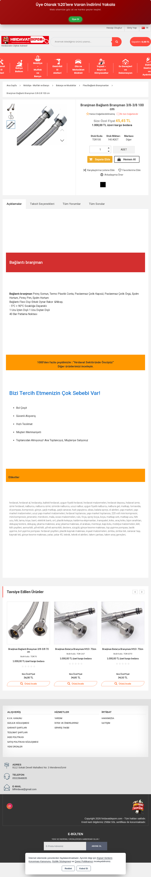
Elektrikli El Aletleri (57, 66)
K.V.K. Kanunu (14, 718)
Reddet (68, 868)
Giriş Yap (132, 27)
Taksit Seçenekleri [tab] (42, 203)
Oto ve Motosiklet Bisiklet (78, 66)
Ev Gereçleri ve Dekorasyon (125, 66)
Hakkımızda (108, 718)
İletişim (106, 723)
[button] (62, 140)
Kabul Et (83, 868)
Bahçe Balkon (19, 66)
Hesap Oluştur (114, 27)
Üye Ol (75, 19)
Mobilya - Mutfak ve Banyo (37, 66)
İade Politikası (15, 737)
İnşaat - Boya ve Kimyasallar (101, 66)
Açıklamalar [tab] (14, 203)
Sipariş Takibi (62, 728)
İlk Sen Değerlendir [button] (127, 114)
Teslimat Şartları (17, 732)
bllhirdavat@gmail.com (24, 789)
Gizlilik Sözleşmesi (18, 723)
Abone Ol (97, 846)
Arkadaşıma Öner (111, 174)
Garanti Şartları (17, 728)
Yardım (58, 718)
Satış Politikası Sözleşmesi (22, 742)
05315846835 (19, 778)
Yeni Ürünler (14, 747)
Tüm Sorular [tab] (97, 203)
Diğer (129, 139)
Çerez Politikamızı (84, 861)
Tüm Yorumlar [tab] (72, 203)
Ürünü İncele (28, 683)
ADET (124, 149)
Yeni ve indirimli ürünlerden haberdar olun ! (75, 839)
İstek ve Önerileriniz (66, 723)
